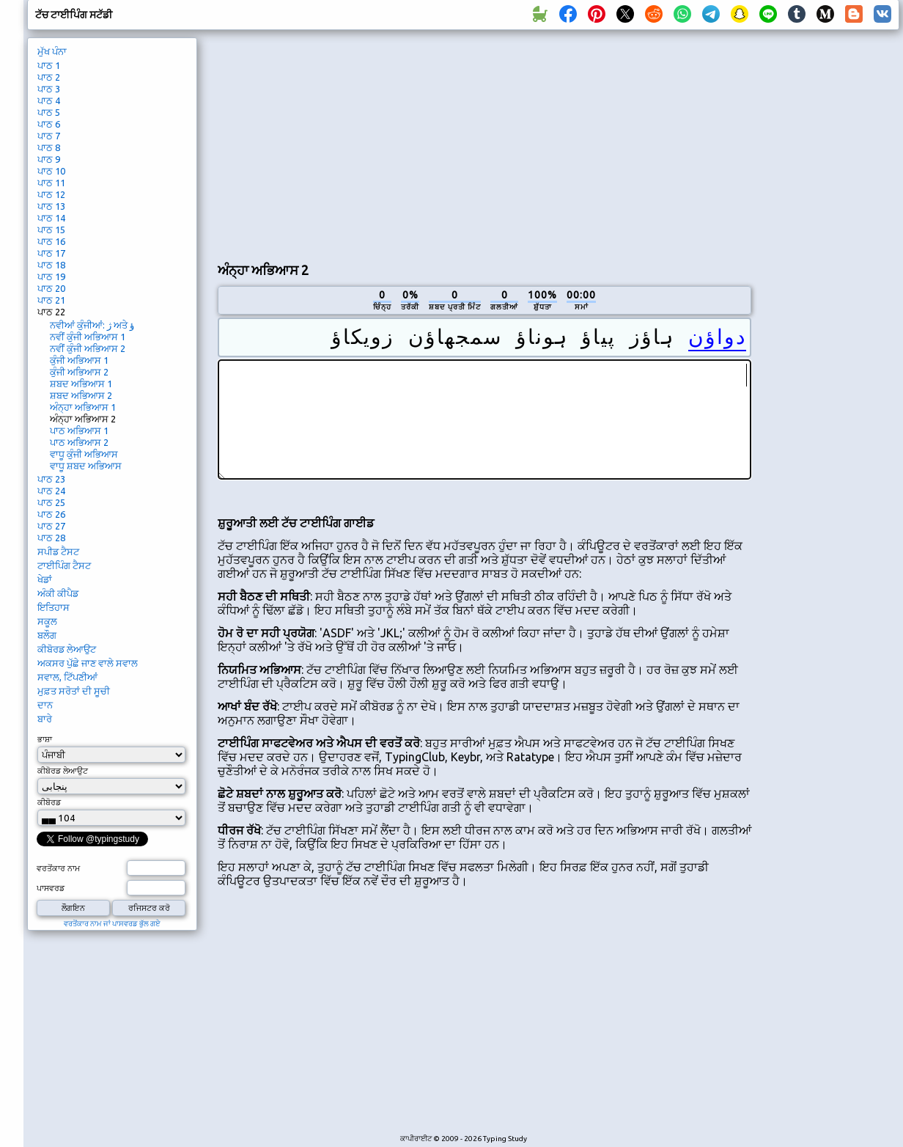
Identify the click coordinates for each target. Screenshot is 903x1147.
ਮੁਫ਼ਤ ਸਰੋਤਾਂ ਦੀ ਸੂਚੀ (73, 691)
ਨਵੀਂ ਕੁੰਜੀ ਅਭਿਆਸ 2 (87, 348)
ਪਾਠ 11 (51, 182)
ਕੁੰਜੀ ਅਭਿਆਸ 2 (79, 372)
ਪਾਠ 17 (51, 253)
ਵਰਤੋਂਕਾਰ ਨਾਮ (58, 868)
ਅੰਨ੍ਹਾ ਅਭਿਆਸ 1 (83, 407)
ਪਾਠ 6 (48, 124)
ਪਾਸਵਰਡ (50, 888)
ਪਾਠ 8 (48, 147)
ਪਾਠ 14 (51, 218)
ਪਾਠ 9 (48, 159)
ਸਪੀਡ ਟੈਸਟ (58, 551)
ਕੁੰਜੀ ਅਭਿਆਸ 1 (79, 360)
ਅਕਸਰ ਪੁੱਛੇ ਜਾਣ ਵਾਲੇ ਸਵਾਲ (87, 663)
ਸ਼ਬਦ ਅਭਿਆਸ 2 (81, 395)
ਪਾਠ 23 (51, 479)
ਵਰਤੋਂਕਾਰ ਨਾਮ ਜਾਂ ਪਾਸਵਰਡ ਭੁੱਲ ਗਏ (112, 924)
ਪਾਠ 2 (48, 77)
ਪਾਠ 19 (51, 276)
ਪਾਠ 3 (48, 89)
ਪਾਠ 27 (51, 526)
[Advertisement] (390, 143)
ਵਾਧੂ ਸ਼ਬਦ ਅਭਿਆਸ (86, 466)
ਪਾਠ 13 (51, 206)
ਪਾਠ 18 (51, 265)
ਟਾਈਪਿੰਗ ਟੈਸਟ (64, 565)
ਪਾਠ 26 (51, 514)
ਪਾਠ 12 (51, 194)
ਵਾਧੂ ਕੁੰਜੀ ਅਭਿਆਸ (84, 454)
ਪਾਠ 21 (51, 300)
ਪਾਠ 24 (51, 490)
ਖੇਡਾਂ (44, 579)
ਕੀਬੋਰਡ (49, 802)
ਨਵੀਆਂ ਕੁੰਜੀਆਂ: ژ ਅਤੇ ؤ (92, 325)
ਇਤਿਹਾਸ (53, 607)
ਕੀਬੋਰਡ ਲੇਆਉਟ (66, 649)
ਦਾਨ (45, 705)
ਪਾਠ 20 (51, 288)
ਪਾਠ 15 (51, 229)
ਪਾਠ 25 (51, 502)
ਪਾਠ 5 (48, 112)
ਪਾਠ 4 (48, 100)
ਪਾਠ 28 (51, 537)
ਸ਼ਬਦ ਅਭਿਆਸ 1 (81, 383)
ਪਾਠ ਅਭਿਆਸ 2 (79, 442)
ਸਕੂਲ (47, 621)
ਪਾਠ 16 (51, 241)
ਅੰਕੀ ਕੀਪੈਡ (57, 593)
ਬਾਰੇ (44, 719)
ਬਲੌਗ (46, 635)
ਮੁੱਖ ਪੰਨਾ (52, 51)
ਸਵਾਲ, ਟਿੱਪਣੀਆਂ (67, 677)
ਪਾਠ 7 (48, 136)
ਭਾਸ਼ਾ (44, 739)
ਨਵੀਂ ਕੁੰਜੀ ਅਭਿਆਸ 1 (87, 336)
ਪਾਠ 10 (51, 171)
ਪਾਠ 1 (48, 65)
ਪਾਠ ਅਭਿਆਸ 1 (79, 430)
